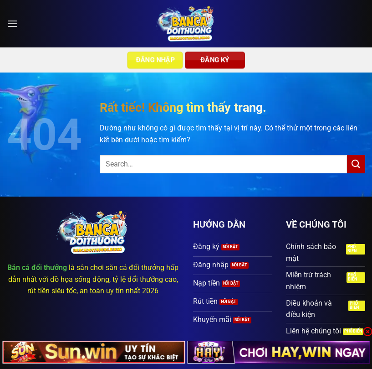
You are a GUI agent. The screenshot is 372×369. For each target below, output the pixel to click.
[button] (12, 23)
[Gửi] (356, 164)
